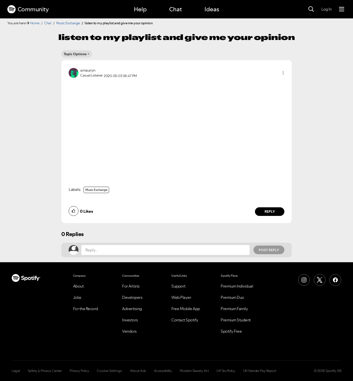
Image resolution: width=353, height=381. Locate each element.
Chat (175, 9)
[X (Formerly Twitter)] (320, 280)
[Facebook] (335, 280)
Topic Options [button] (75, 54)
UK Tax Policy (225, 370)
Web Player (181, 297)
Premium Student (236, 320)
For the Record (85, 308)
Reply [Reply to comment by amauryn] (270, 211)
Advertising (132, 308)
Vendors (129, 331)
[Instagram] (304, 280)
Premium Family (234, 308)
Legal (16, 370)
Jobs (77, 297)
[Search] (311, 9)
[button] (283, 73)
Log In (326, 9)
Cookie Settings (109, 370)
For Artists (131, 286)
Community (28, 9)
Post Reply (269, 250)
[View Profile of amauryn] (87, 70)
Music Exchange (68, 23)
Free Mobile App (185, 308)
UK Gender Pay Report (259, 370)
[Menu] (342, 9)
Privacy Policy (79, 370)
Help (140, 9)
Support (178, 286)
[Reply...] (165, 250)
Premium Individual (237, 286)
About (78, 286)
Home (34, 23)
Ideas (211, 9)
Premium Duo (232, 297)
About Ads (138, 370)
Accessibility (163, 370)
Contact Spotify (184, 320)
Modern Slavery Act (194, 370)
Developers (132, 297)
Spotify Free (231, 331)
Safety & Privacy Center (45, 370)
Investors (130, 320)
